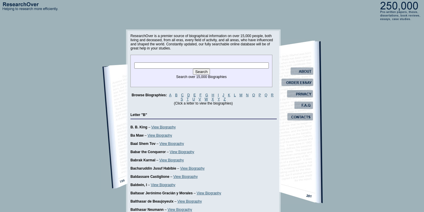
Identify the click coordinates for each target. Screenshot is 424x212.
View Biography (163, 127)
